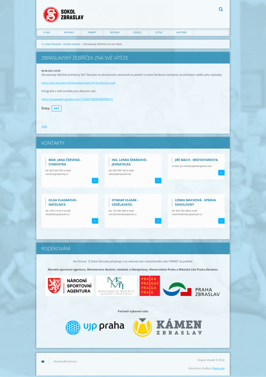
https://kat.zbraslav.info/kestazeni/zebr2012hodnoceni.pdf (78, 84)
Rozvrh (114, 33)
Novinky (69, 33)
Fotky (159, 33)
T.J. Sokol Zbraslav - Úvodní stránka (60, 45)
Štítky (45, 110)
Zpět (44, 128)
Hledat (221, 10)
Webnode (218, 370)
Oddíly (137, 33)
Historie (181, 33)
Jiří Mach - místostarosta (196, 161)
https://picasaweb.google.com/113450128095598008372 (77, 101)
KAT (56, 110)
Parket (92, 33)
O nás (46, 33)
